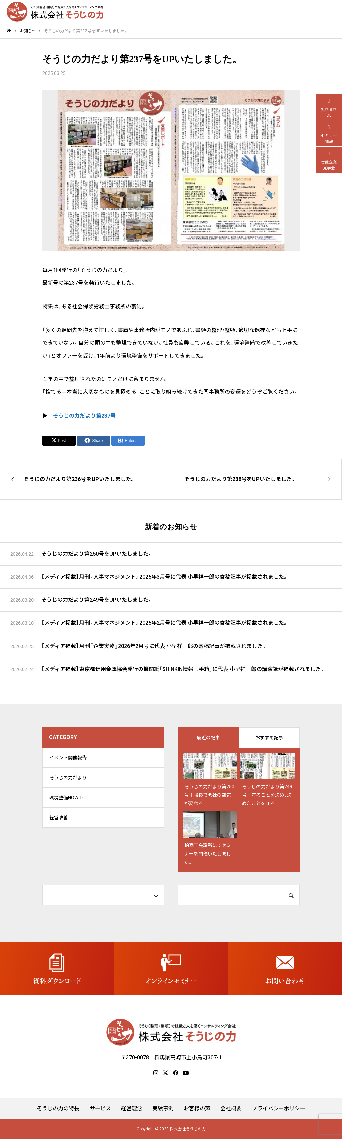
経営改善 (58, 817)
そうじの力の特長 (58, 1108)
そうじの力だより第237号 (84, 416)
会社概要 (231, 1108)
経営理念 (131, 1108)
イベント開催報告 (68, 757)
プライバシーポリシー (278, 1108)
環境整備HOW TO (67, 797)
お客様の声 (197, 1108)
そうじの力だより (68, 777)
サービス (100, 1108)
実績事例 (163, 1108)
